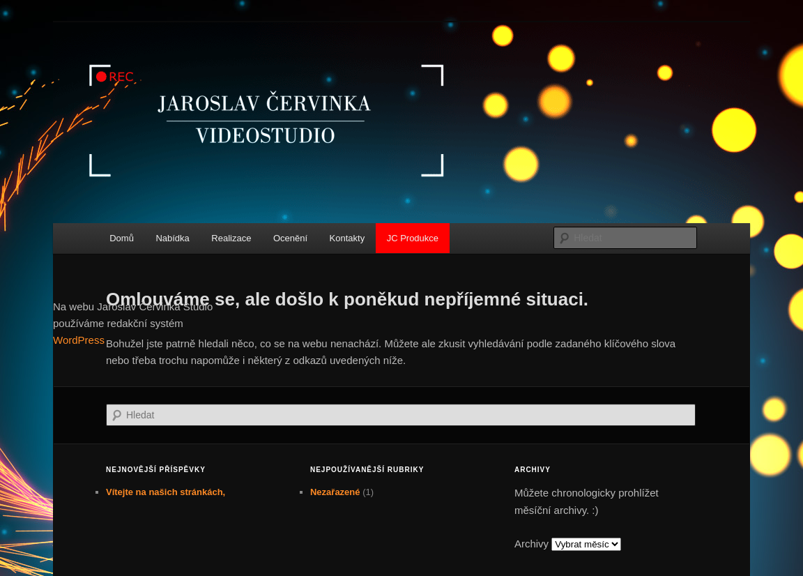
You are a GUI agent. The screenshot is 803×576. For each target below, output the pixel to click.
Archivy (531, 544)
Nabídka (172, 238)
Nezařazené (335, 492)
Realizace (231, 238)
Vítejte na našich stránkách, (165, 492)
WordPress (79, 340)
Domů (121, 238)
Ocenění (290, 238)
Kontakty (347, 238)
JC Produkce (412, 238)
